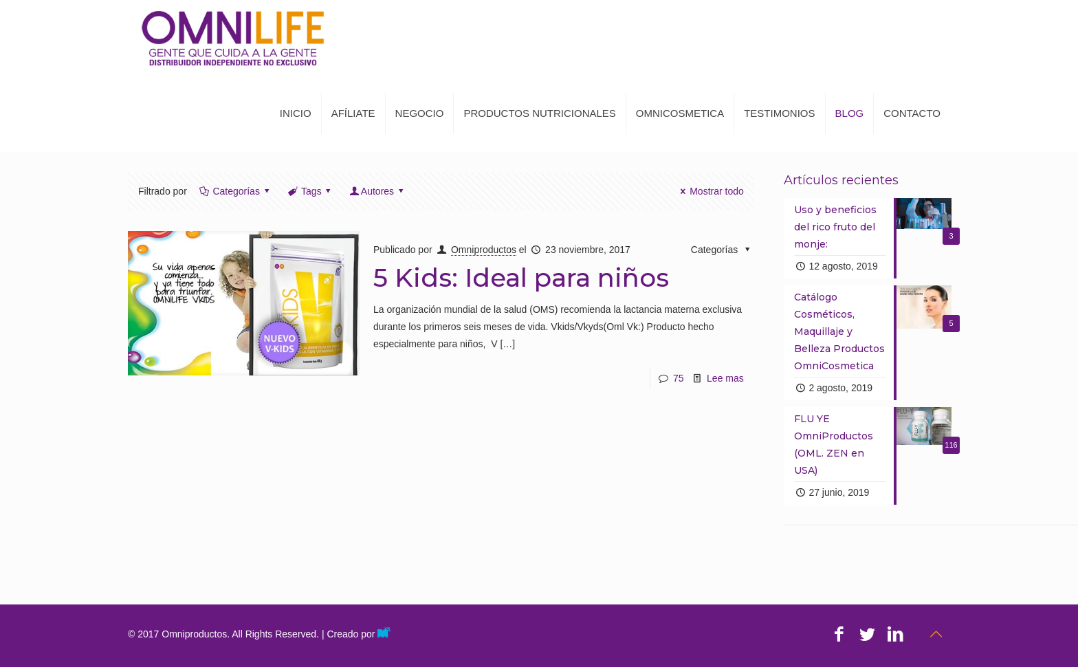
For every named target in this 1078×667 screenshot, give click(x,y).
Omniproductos (483, 249)
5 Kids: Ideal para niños (521, 277)
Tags (310, 191)
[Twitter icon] (867, 634)
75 (678, 378)
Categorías (235, 191)
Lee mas (725, 378)
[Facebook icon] (839, 634)
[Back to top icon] (935, 634)
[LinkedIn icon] (895, 634)
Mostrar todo (710, 191)
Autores (377, 191)
